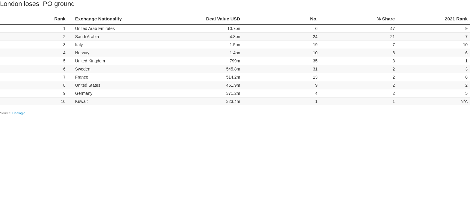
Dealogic (18, 113)
